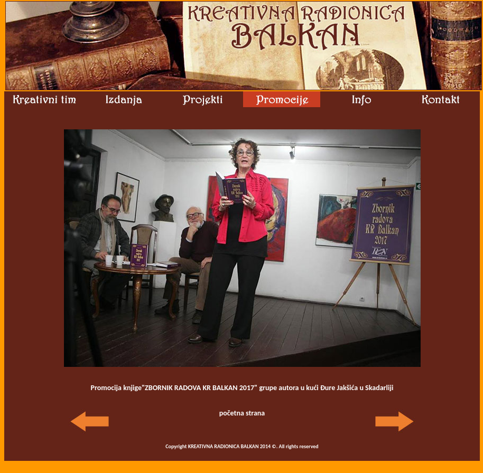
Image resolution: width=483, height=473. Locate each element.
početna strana (242, 413)
